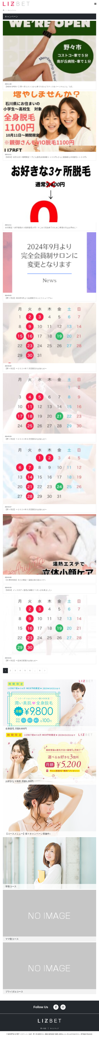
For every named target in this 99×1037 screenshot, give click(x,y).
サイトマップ (54, 1028)
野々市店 (43, 1028)
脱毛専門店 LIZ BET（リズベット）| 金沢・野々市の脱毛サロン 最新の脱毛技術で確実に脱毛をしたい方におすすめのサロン (44, 1034)
